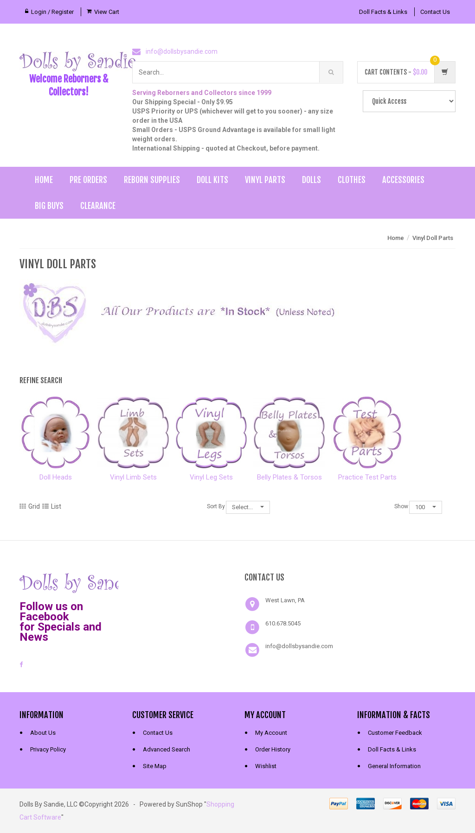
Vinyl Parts (265, 180)
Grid (29, 506)
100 (425, 507)
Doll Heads (55, 477)
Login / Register (52, 11)
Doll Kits (212, 180)
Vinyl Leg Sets (211, 477)
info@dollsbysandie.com (182, 51)
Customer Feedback (395, 732)
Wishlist (265, 766)
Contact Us (435, 11)
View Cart (106, 11)
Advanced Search (166, 749)
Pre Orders (88, 180)
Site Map (155, 766)
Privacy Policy (48, 749)
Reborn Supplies (152, 180)
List (51, 506)
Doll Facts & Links (383, 11)
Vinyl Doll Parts (432, 237)
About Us (43, 732)
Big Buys (49, 206)
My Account (271, 732)
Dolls (311, 180)
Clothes (352, 180)
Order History (272, 749)
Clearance (98, 206)
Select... (248, 507)
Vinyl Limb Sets (133, 477)
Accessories (403, 180)
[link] (181, 581)
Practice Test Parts (367, 477)
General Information (394, 766)
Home (44, 180)
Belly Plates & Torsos (289, 477)
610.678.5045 (283, 623)
